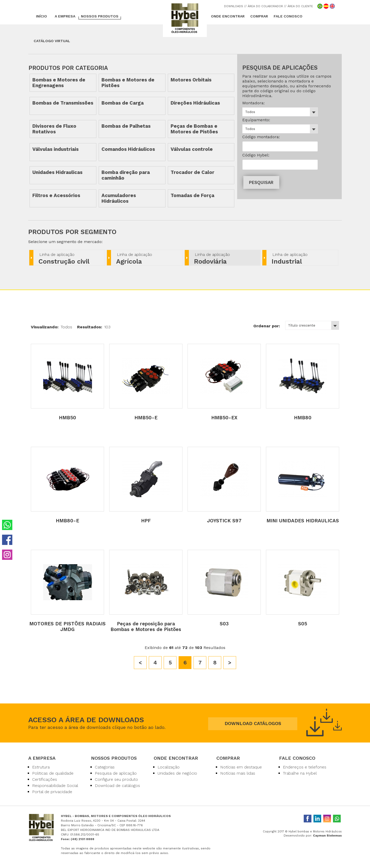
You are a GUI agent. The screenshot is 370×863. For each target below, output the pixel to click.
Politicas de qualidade (52, 773)
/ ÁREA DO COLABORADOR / (265, 6)
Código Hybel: (255, 155)
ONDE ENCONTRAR (228, 16)
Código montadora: (261, 136)
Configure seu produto (116, 779)
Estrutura (41, 767)
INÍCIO (41, 16)
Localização (169, 767)
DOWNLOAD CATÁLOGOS (253, 723)
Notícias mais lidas (237, 773)
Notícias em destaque (241, 767)
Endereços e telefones (304, 767)
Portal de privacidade (52, 791)
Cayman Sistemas (327, 835)
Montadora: (253, 102)
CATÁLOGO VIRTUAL (52, 41)
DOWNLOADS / (234, 6)
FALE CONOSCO (288, 16)
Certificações (44, 779)
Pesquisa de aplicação (116, 773)
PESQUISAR (261, 182)
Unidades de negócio (177, 773)
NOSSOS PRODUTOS (99, 16)
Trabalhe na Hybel (300, 773)
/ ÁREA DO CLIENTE (299, 6)
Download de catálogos (117, 785)
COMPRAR (259, 16)
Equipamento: (256, 119)
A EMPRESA (65, 16)
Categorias (105, 767)
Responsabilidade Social (55, 785)
